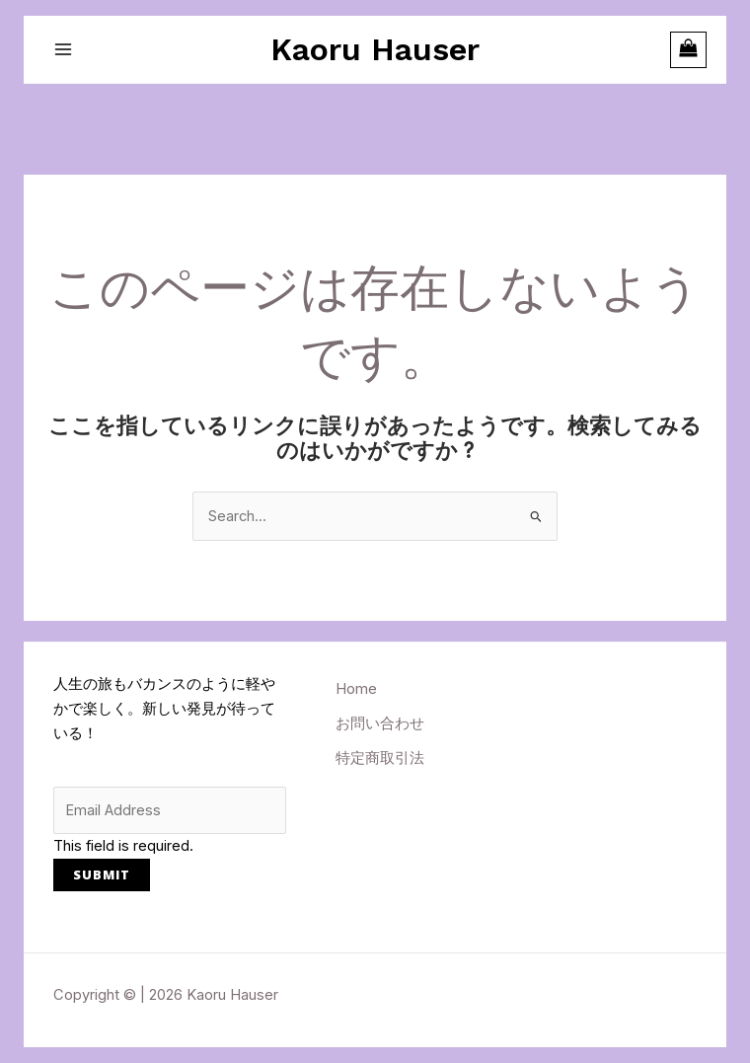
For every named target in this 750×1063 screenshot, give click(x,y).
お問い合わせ (380, 723)
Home (356, 689)
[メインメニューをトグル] (63, 49)
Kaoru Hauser (375, 49)
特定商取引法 (380, 758)
